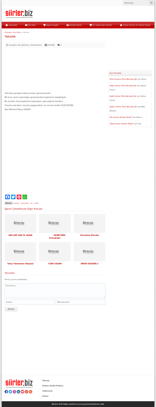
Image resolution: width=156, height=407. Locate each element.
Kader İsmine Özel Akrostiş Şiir (123, 106)
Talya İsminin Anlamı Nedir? (122, 123)
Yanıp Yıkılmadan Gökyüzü (20, 263)
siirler (36, 203)
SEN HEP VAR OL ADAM (20, 235)
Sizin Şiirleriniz (23, 45)
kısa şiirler (25, 203)
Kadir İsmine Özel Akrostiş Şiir (123, 85)
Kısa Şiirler (17, 32)
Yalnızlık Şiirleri (36, 45)
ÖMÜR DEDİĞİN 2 (89, 263)
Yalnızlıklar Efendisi (89, 235)
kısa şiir (16, 203)
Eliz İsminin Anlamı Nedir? (121, 117)
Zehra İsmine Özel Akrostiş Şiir (123, 79)
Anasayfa (8, 32)
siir (31, 203)
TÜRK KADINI (55, 263)
